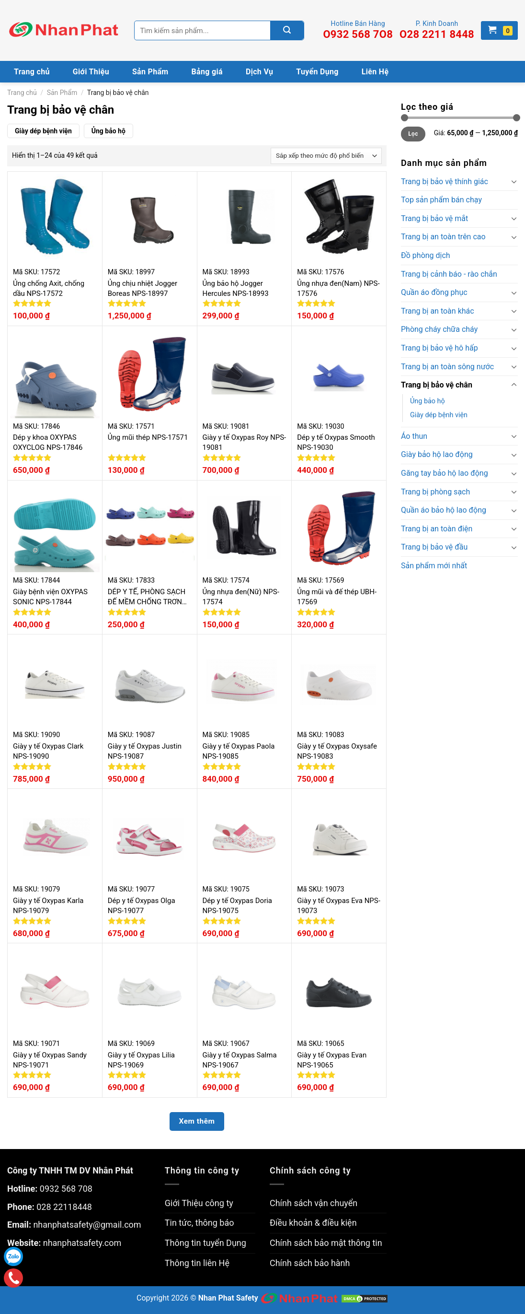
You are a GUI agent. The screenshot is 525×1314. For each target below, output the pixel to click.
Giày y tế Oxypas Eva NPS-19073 (338, 905)
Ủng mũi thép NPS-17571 (148, 437)
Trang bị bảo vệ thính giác (444, 181)
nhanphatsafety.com (82, 1243)
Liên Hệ (375, 71)
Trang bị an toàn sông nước (447, 366)
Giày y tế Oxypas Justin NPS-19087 (145, 751)
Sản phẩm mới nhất (434, 565)
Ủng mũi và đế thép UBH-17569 (337, 596)
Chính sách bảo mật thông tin (326, 1243)
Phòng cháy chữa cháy (439, 329)
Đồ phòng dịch (425, 255)
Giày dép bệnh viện (43, 131)
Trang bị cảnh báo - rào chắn (449, 274)
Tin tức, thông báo (199, 1223)
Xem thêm (197, 1121)
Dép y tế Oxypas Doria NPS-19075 (238, 905)
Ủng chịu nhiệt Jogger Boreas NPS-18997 (142, 288)
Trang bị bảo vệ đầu (434, 546)
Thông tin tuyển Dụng (205, 1243)
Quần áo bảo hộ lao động (443, 510)
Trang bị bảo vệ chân (436, 384)
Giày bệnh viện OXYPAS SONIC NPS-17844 (50, 596)
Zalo (13, 1256)
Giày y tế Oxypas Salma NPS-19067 (240, 1060)
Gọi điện (13, 1278)
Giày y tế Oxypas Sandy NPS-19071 (50, 1060)
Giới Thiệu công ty (199, 1203)
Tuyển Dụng (317, 71)
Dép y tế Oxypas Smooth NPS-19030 (336, 442)
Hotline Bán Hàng (358, 30)
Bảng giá (207, 71)
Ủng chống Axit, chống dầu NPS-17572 (48, 288)
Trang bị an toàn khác (437, 311)
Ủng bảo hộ (108, 131)
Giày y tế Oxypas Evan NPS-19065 (331, 1060)
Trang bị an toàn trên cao (443, 236)
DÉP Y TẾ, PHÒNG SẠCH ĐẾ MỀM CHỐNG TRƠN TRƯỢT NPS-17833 (146, 597)
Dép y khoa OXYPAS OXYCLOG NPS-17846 (47, 442)
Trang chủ (32, 71)
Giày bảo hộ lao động (437, 454)
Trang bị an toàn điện (436, 528)
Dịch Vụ (259, 71)
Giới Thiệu (91, 71)
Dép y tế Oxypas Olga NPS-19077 (141, 905)
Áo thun (414, 436)
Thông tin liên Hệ (197, 1263)
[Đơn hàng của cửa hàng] (326, 156)
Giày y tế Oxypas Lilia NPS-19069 (141, 1060)
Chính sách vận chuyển (313, 1203)
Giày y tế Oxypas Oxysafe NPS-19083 (337, 751)
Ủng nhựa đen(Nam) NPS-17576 (338, 288)
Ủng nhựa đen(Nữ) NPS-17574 (241, 596)
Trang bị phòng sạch (435, 491)
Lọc (413, 133)
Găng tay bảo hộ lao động (444, 473)
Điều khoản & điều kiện (313, 1223)
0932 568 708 (66, 1189)
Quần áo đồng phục (434, 292)
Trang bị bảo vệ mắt (434, 218)
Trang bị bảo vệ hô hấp (439, 347)
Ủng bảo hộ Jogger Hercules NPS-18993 (236, 288)
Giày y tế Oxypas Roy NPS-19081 (244, 442)
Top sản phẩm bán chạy (441, 199)
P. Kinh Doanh (436, 30)
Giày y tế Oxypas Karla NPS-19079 (48, 905)
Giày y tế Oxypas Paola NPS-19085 (239, 751)
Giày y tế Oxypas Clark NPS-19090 (48, 751)
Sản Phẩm (150, 71)
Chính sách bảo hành (310, 1263)
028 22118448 (64, 1207)
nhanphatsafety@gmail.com (87, 1225)
